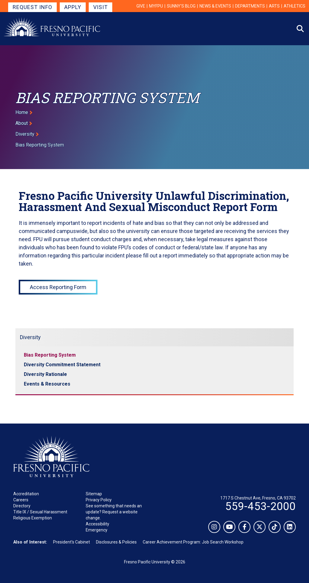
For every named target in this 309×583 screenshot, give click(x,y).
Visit (100, 7)
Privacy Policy (99, 499)
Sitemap (94, 493)
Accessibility (97, 524)
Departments (250, 6)
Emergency (96, 530)
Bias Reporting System (50, 355)
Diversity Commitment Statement (62, 364)
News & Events (215, 6)
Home (21, 112)
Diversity (24, 134)
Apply (72, 7)
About (21, 123)
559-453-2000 (260, 506)
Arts (274, 6)
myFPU (156, 6)
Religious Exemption (32, 517)
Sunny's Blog (181, 6)
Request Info (32, 7)
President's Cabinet (71, 542)
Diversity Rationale (45, 374)
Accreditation (26, 493)
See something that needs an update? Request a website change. (114, 511)
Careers (20, 499)
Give (140, 6)
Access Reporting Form (58, 287)
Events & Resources (47, 384)
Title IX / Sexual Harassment (40, 511)
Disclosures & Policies (116, 542)
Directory (21, 505)
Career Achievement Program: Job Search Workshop (193, 542)
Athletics (294, 6)
